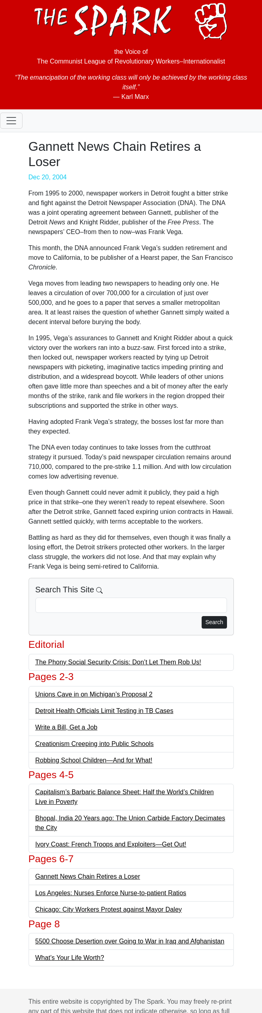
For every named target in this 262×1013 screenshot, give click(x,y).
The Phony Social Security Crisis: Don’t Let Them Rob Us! (118, 662)
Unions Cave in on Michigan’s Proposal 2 (94, 694)
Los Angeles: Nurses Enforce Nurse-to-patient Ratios (110, 893)
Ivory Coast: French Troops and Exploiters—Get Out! (110, 844)
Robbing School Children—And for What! (94, 760)
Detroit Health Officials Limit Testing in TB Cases (104, 710)
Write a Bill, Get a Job (66, 727)
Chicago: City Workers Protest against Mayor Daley (108, 909)
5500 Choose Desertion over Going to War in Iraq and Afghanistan (130, 941)
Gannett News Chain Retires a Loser (87, 876)
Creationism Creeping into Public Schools (94, 743)
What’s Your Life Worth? (69, 957)
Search (214, 622)
